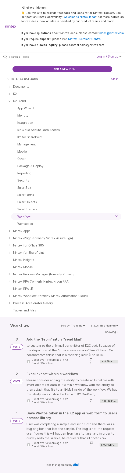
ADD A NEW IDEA (62, 69)
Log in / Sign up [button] (109, 56)
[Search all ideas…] (33, 56)
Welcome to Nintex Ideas (80, 16)
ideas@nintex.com (111, 33)
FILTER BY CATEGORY (22, 78)
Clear (114, 78)
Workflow (47, 363)
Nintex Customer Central (84, 39)
